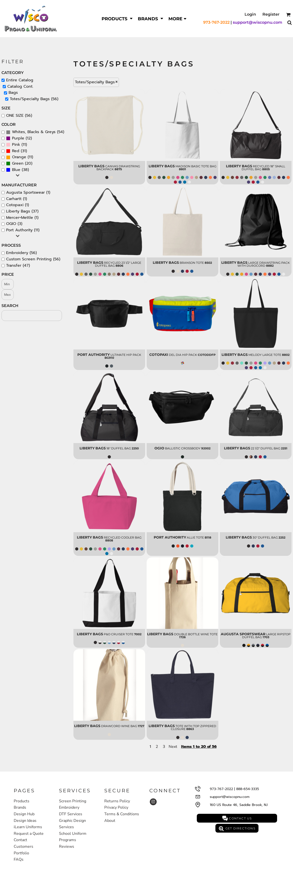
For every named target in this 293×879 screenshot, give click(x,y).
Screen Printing (72, 801)
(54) (35, 132)
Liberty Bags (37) (22, 211)
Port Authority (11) (22, 230)
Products (21, 801)
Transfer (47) (18, 265)
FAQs (18, 859)
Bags (13, 92)
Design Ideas (25, 820)
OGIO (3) (14, 224)
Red (15, 151)
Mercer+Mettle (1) (22, 218)
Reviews (66, 846)
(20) (19, 163)
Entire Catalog (19, 80)
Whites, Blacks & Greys (34, 132)
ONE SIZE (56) (19, 115)
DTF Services (70, 814)
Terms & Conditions (121, 814)
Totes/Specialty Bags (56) (34, 99)
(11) (16, 145)
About (109, 820)
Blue (16, 170)
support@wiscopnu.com (257, 22)
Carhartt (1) (16, 199)
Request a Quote (29, 833)
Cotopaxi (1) (17, 205)
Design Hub (24, 814)
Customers (23, 846)
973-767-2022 (216, 22)
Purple (18, 138)
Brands (20, 807)
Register (271, 14)
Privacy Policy (116, 807)
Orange (19, 157)
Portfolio (21, 853)
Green (17, 163)
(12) (19, 138)
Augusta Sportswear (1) (28, 192)
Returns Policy (117, 801)
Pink (16, 145)
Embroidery (69, 807)
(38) (17, 170)
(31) (16, 151)
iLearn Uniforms (28, 827)
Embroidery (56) (21, 253)
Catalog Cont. (20, 86)
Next (173, 746)
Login (250, 14)
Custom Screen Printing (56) (33, 259)
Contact (20, 840)
